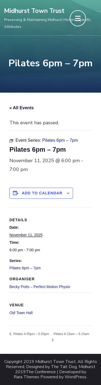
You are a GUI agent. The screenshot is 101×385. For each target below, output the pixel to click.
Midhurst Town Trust (34, 11)
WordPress (75, 377)
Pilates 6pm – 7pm (25, 268)
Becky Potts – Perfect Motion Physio (39, 287)
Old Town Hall (21, 313)
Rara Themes (26, 377)
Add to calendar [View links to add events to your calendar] (42, 193)
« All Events (21, 108)
